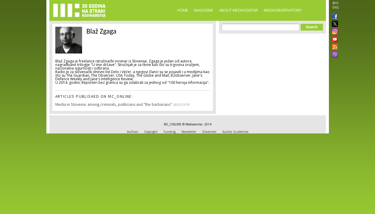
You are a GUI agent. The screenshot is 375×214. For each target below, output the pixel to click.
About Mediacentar (238, 10)
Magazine (203, 10)
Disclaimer (209, 132)
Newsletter (188, 132)
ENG (335, 7)
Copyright (151, 132)
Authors (132, 132)
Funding (169, 132)
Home (182, 10)
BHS (335, 3)
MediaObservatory (283, 10)
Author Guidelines (235, 132)
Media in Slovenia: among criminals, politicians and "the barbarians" (113, 105)
